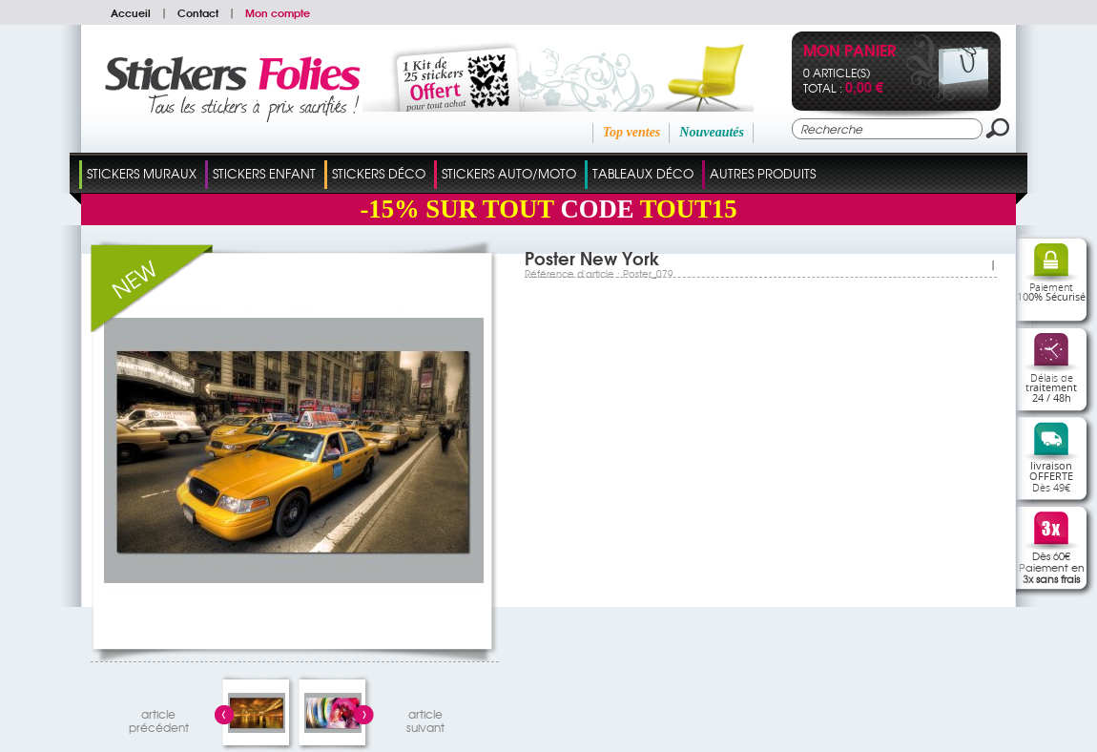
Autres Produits (763, 173)
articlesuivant (425, 718)
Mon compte (277, 12)
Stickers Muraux (142, 173)
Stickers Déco (378, 173)
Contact (197, 12)
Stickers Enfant (264, 173)
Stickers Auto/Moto (509, 173)
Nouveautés (711, 132)
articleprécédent (159, 718)
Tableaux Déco (642, 173)
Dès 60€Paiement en (1052, 567)
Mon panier (849, 52)
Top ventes (632, 132)
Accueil (131, 12)
